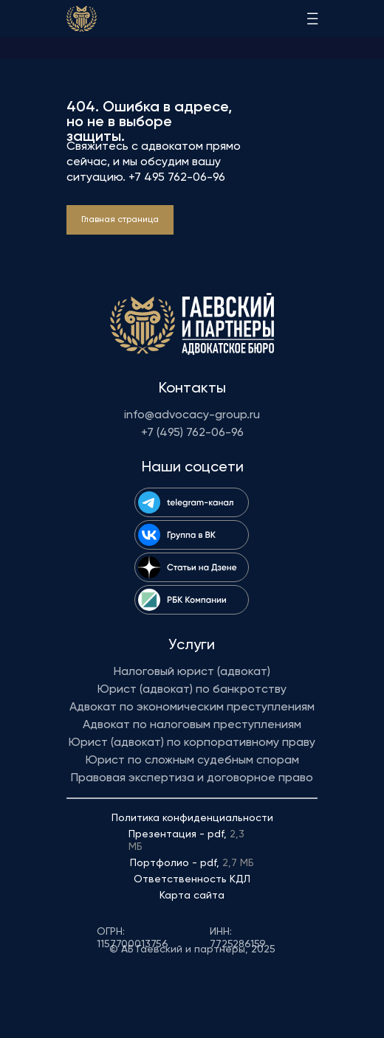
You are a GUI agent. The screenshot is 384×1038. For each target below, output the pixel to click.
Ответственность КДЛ (192, 879)
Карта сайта (192, 895)
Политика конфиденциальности (192, 818)
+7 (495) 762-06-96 (192, 433)
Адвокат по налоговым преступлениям (192, 725)
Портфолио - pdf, (192, 863)
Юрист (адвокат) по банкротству (192, 690)
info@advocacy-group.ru (192, 415)
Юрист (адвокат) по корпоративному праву (192, 743)
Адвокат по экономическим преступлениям (192, 707)
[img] (81, 19)
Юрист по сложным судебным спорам (192, 761)
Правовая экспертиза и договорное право (192, 778)
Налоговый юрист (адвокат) (192, 672)
